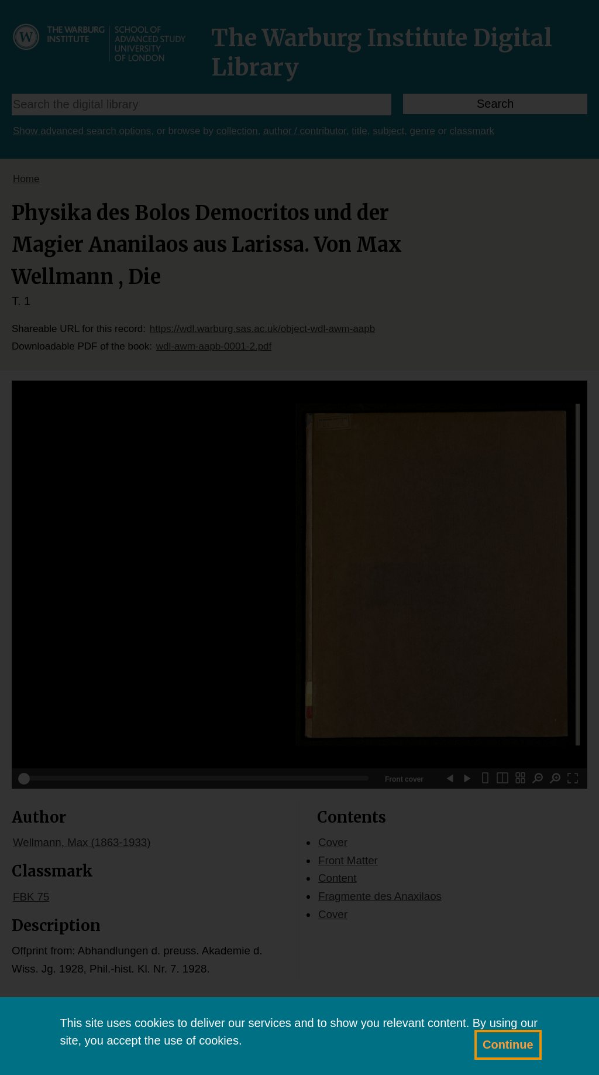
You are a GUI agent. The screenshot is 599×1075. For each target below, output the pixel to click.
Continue (508, 1044)
